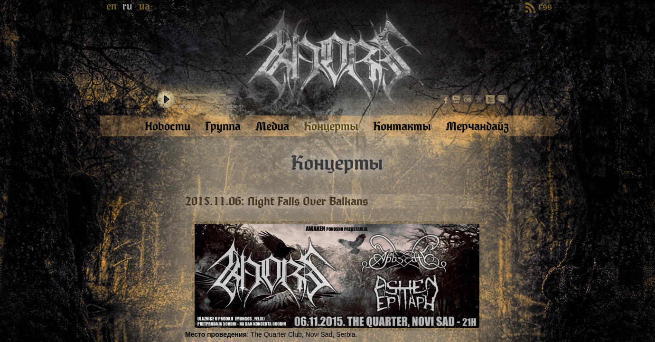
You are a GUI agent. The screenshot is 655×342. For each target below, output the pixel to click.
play (166, 99)
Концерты (337, 163)
